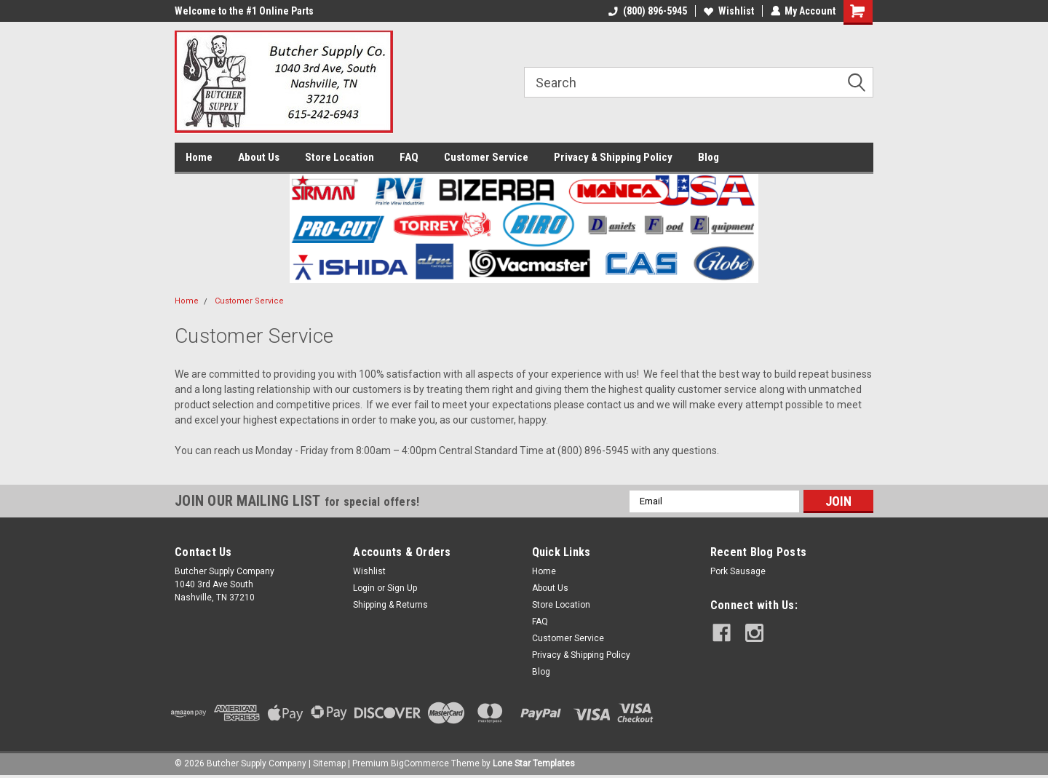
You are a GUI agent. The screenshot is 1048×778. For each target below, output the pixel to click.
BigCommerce (420, 763)
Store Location (339, 157)
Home (199, 157)
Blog (708, 157)
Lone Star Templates (534, 763)
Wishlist (728, 11)
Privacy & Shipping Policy (613, 157)
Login (364, 588)
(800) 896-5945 (647, 11)
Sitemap (329, 763)
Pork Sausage (738, 571)
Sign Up (402, 588)
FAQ (409, 157)
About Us (258, 157)
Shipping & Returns (390, 605)
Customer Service (486, 157)
